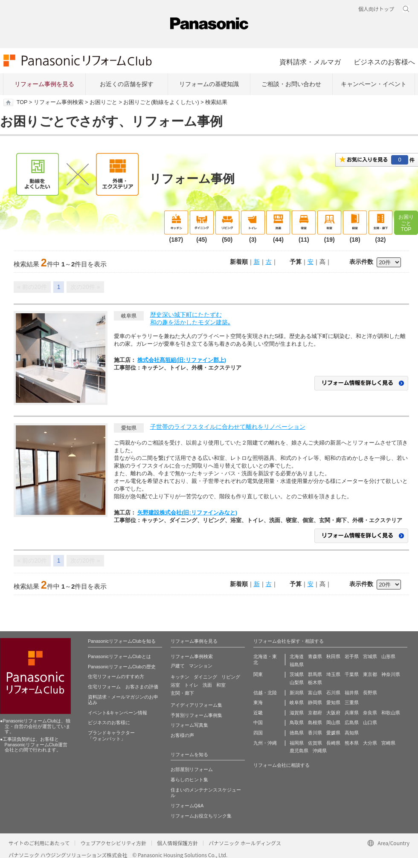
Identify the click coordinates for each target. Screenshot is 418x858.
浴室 (175, 685)
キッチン (180, 676)
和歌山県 (390, 712)
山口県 (370, 722)
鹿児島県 (299, 750)
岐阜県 (297, 702)
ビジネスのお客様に (109, 722)
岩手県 (352, 656)
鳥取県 (297, 722)
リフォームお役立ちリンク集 (201, 815)
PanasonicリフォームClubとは (119, 656)
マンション (200, 665)
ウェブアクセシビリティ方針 (113, 842)
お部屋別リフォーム (192, 769)
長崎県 (333, 742)
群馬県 (315, 674)
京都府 (315, 712)
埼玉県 (333, 674)
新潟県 (297, 692)
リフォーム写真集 (189, 725)
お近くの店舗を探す (127, 84)
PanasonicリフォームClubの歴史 (122, 666)
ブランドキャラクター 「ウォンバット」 (111, 735)
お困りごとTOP (406, 223)
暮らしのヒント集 (189, 779)
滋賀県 (297, 712)
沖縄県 (320, 750)
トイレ (191, 685)
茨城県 (297, 674)
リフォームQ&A (187, 805)
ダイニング (205, 676)
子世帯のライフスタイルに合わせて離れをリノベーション (227, 426)
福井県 (352, 692)
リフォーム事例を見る (44, 84)
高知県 (352, 732)
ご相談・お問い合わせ (291, 84)
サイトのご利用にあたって (39, 842)
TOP (22, 102)
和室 (221, 685)
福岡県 (297, 742)
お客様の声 (182, 735)
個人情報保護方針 (177, 842)
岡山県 (333, 722)
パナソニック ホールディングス (245, 842)
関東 (258, 674)
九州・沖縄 (265, 742)
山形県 (388, 656)
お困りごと (103, 102)
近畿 (258, 712)
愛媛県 (333, 732)
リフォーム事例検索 (59, 102)
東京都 (370, 674)
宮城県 (370, 656)
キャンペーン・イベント (373, 84)
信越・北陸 (265, 692)
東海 (258, 702)
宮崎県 (388, 742)
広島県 (352, 722)
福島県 (297, 664)
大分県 (370, 742)
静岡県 (315, 702)
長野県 (370, 692)
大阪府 (333, 712)
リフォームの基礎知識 (209, 84)
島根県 (315, 722)
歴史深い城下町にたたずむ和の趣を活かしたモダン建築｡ (190, 318)
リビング (230, 676)
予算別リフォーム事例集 (196, 715)
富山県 (315, 692)
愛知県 (333, 702)
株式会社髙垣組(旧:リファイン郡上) (181, 360)
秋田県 (333, 656)
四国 (258, 732)
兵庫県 (352, 712)
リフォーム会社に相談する (281, 765)
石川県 (333, 692)
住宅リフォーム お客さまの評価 (123, 686)
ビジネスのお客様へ (384, 62)
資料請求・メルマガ (310, 62)
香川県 (315, 732)
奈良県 (370, 712)
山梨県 (297, 682)
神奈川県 (390, 674)
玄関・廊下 (182, 693)
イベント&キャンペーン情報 (117, 712)
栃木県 (315, 682)
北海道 (297, 656)
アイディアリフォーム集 (196, 705)
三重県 (352, 702)
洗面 (207, 685)
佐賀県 (315, 742)
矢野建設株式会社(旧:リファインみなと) (187, 512)
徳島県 (297, 732)
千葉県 (352, 674)
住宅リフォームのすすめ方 (116, 676)
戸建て (178, 665)
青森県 (315, 656)
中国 (258, 722)
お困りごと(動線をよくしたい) (161, 102)
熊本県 (352, 742)
